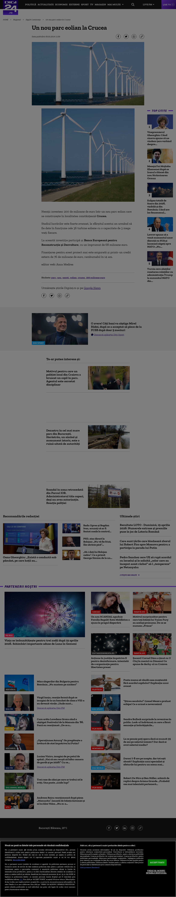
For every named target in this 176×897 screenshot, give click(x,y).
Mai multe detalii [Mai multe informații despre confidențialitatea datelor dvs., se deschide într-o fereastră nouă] (19, 860)
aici (21, 879)
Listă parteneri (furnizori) (89, 867)
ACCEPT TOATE (157, 862)
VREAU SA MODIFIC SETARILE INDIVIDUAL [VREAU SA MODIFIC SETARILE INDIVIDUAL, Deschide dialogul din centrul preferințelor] (156, 872)
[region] (88, 869)
